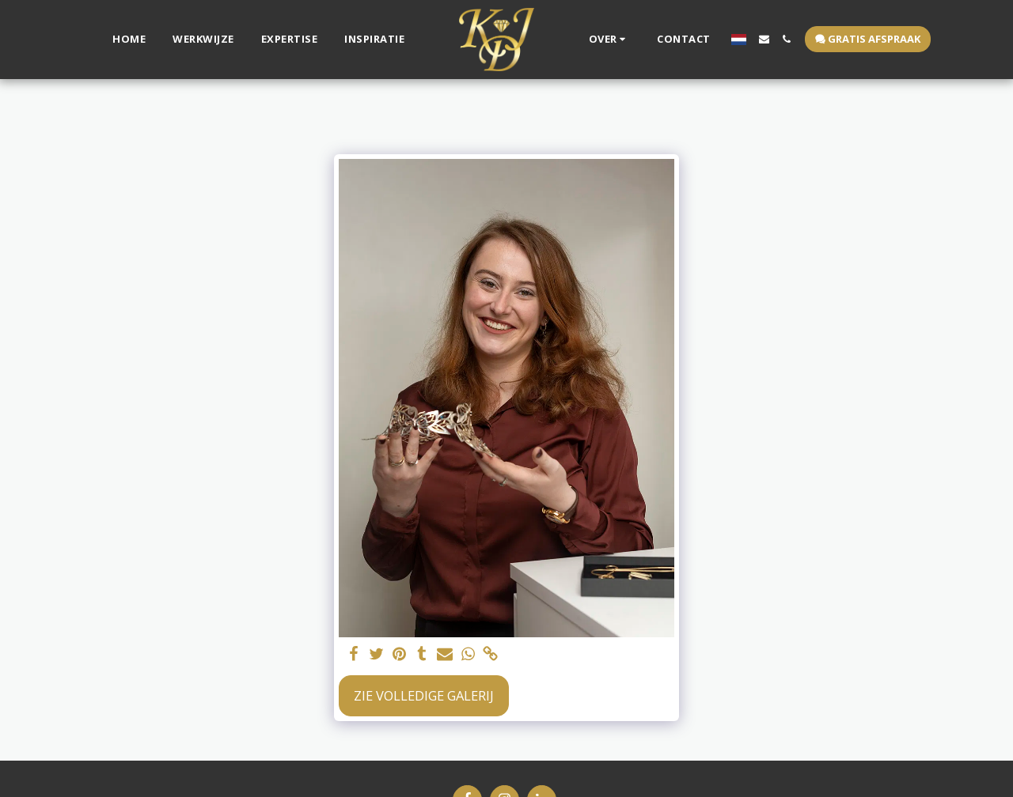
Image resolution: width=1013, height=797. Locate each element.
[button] (610, 39)
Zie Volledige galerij (424, 695)
